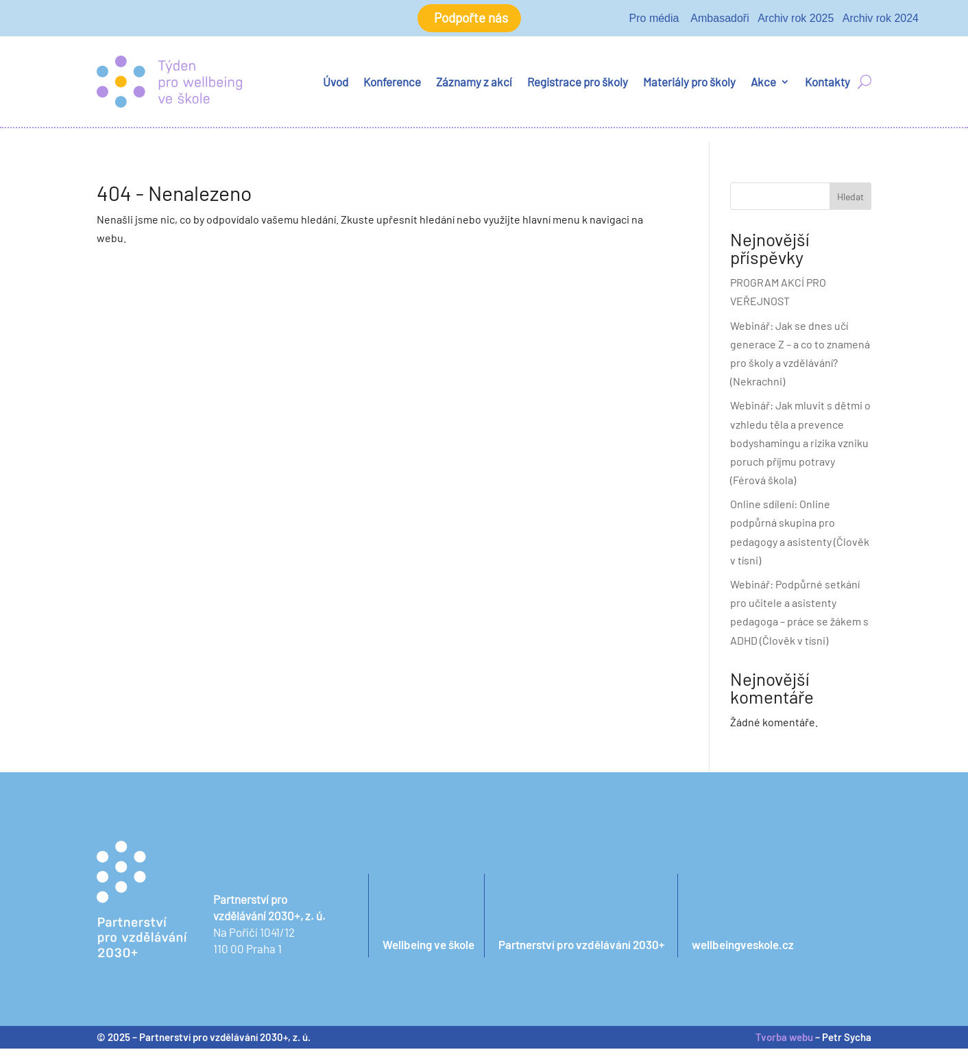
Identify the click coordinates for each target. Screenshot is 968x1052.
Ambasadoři (719, 19)
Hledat (850, 200)
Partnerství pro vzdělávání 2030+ (581, 948)
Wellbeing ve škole (428, 948)
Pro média (654, 19)
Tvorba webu (784, 1040)
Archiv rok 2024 (881, 19)
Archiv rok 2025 (796, 19)
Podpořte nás (471, 20)
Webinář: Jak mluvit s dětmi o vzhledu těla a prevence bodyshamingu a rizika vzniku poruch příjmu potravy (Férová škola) (800, 446)
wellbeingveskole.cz (743, 948)
